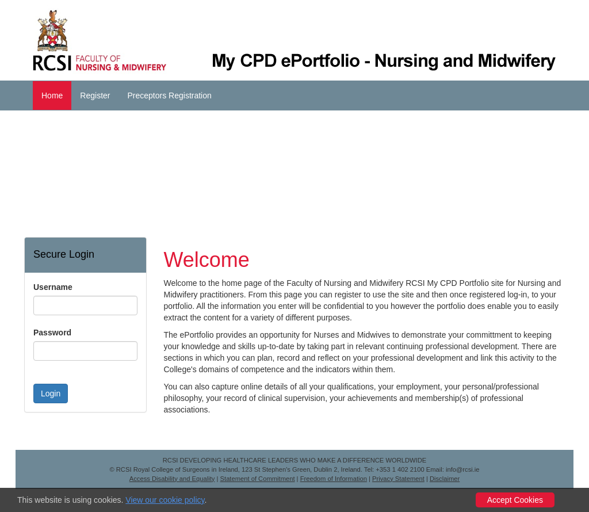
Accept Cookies (515, 500)
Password (52, 332)
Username (52, 287)
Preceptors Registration (170, 95)
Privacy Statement (398, 478)
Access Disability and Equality (172, 478)
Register (95, 95)
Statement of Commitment (257, 478)
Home (52, 95)
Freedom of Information (333, 478)
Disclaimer (445, 478)
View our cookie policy (164, 500)
